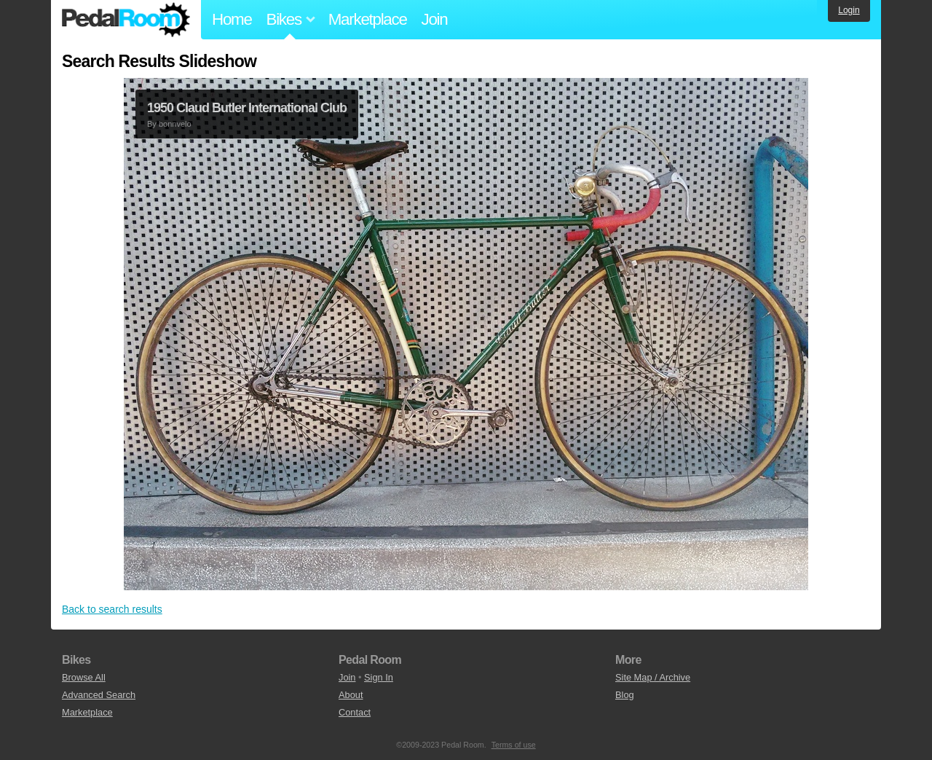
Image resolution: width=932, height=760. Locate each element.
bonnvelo (175, 124)
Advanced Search (98, 694)
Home (232, 19)
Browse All (84, 677)
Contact (355, 712)
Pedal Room (126, 19)
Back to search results (112, 609)
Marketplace (367, 19)
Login (848, 10)
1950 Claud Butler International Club (247, 108)
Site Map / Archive (652, 677)
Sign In (378, 677)
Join (435, 19)
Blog (624, 694)
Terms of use (513, 744)
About (351, 694)
